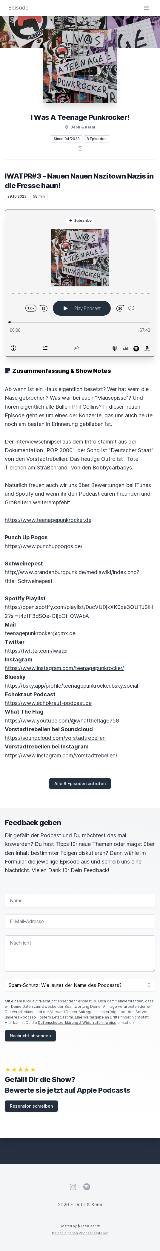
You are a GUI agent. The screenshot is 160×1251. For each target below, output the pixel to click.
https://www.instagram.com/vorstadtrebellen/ (61, 755)
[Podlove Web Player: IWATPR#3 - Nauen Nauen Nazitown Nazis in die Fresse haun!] (80, 283)
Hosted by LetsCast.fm (80, 1226)
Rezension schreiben (31, 1106)
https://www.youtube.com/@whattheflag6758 (62, 720)
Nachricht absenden (30, 1035)
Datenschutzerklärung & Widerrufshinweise (77, 1022)
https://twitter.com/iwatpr (36, 651)
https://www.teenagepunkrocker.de (48, 520)
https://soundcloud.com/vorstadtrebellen (55, 738)
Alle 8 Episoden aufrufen (80, 783)
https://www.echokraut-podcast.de (48, 703)
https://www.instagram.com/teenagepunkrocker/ (64, 668)
